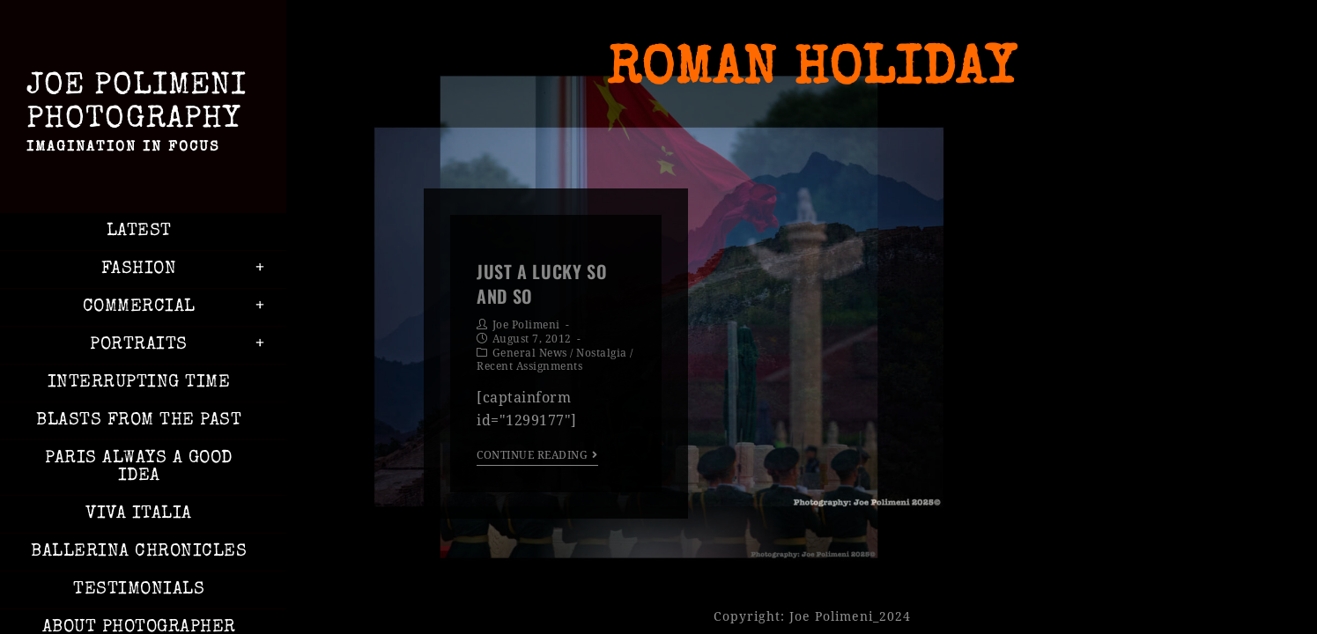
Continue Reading (537, 455)
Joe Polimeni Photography (138, 116)
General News (529, 353)
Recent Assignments (529, 366)
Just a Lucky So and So (542, 283)
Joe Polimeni (526, 325)
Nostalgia (601, 353)
